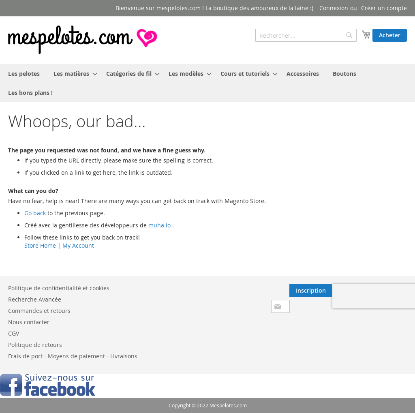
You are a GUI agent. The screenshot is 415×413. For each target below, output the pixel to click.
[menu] (207, 83)
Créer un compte (384, 8)
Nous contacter (28, 322)
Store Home (40, 245)
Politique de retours (35, 345)
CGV (13, 333)
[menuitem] (24, 73)
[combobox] (306, 35)
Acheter (389, 35)
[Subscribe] (310, 290)
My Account (78, 245)
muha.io (159, 225)
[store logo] (83, 40)
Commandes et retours (39, 311)
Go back (35, 213)
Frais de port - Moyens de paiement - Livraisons (72, 356)
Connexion (333, 8)
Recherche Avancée (34, 299)
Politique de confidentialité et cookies (58, 288)
